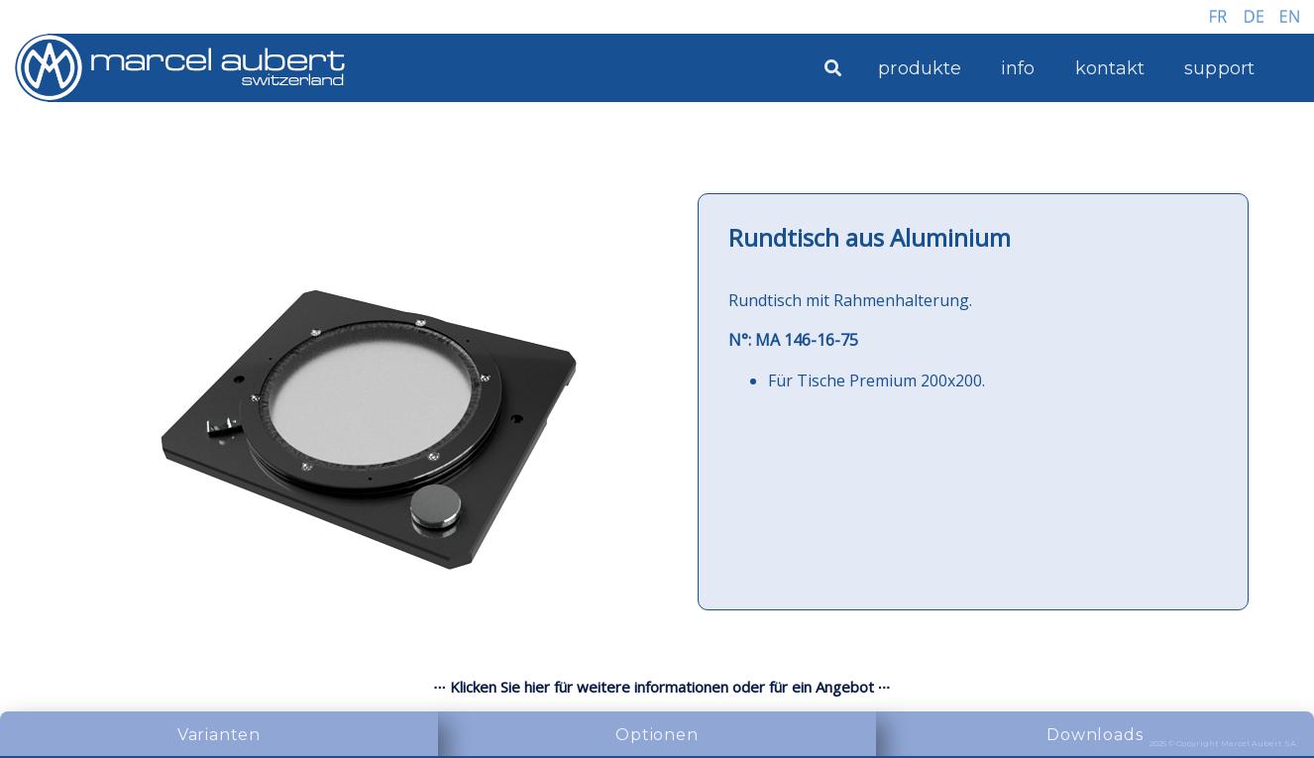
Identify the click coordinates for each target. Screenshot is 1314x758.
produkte (919, 68)
